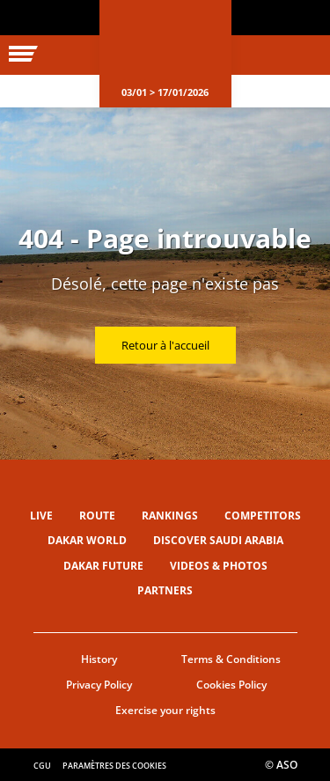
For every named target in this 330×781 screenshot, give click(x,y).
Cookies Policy (231, 684)
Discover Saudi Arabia (218, 540)
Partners (165, 590)
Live (41, 515)
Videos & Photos (219, 565)
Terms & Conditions (231, 659)
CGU (42, 765)
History (99, 659)
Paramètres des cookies (114, 765)
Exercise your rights (165, 710)
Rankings (170, 515)
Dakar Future (103, 565)
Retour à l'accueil (165, 345)
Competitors (262, 515)
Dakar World (87, 540)
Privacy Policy (99, 684)
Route (97, 515)
